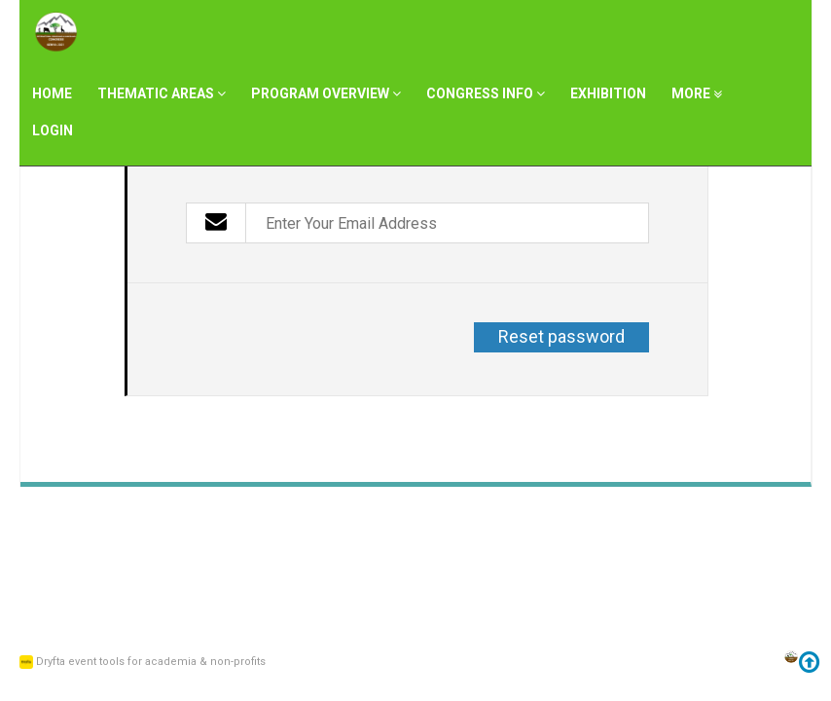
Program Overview (326, 93)
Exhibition (608, 93)
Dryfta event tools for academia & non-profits (149, 661)
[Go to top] (809, 665)
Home (52, 93)
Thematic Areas (161, 93)
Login (52, 130)
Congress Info (485, 93)
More (696, 93)
